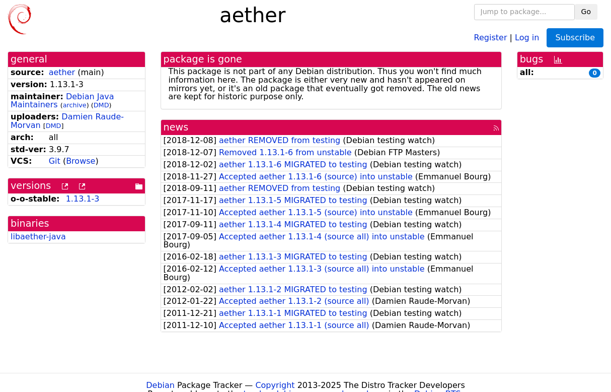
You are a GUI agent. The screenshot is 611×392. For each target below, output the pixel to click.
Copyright (274, 385)
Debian (160, 385)
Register (490, 37)
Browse (80, 161)
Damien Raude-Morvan (67, 121)
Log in (527, 37)
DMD (101, 105)
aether (62, 72)
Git (54, 161)
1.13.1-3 (83, 199)
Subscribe (575, 37)
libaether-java (38, 236)
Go (586, 12)
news (176, 127)
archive (75, 105)
